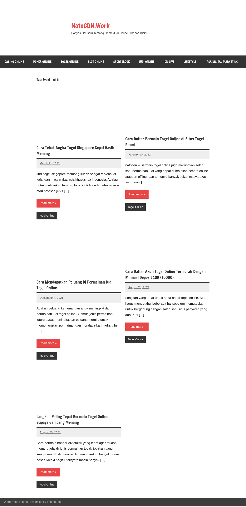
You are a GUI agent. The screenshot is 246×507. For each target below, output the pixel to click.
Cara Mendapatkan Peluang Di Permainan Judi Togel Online (77, 285)
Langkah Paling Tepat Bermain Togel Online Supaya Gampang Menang (74, 420)
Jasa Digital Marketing (222, 62)
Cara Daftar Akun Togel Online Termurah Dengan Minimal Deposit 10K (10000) (160, 275)
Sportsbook (121, 62)
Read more (47, 203)
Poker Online (42, 62)
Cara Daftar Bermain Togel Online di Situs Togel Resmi (166, 142)
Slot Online (96, 62)
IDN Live (169, 62)
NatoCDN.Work (94, 25)
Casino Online (14, 62)
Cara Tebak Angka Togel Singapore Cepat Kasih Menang (78, 150)
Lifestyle (190, 62)
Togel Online (70, 62)
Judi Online (147, 62)
